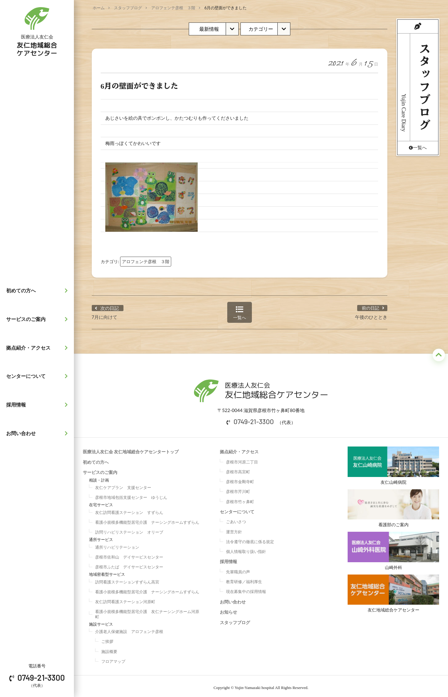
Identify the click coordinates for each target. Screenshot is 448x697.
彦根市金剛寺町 (240, 478)
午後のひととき (371, 314)
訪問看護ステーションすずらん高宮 (127, 578)
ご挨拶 (107, 638)
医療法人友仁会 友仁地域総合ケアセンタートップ (131, 448)
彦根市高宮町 (238, 468)
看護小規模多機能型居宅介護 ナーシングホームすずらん (147, 519)
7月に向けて (105, 314)
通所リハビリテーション (117, 544)
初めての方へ (38, 290)
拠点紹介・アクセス (38, 347)
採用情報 (38, 404)
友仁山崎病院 (393, 462)
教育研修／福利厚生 (244, 578)
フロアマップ (113, 658)
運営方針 (234, 528)
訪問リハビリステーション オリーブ (129, 529)
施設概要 (109, 648)
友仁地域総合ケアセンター (393, 595)
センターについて (38, 376)
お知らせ (228, 608)
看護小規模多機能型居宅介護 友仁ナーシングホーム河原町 (147, 611)
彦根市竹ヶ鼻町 (240, 498)
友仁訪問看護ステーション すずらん (129, 509)
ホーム (99, 7)
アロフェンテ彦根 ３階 (173, 7)
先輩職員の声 (238, 568)
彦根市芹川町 (238, 488)
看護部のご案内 (393, 507)
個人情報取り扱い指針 (246, 548)
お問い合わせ (38, 433)
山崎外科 (393, 551)
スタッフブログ (128, 7)
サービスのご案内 (38, 319)
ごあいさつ (236, 518)
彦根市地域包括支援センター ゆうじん (131, 494)
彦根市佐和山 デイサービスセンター (129, 553)
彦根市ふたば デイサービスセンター (129, 563)
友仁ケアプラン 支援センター (123, 484)
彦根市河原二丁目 (242, 458)
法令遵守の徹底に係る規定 (250, 538)
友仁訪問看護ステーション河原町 (125, 598)
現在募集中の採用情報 (246, 588)
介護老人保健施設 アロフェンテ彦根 (129, 628)
